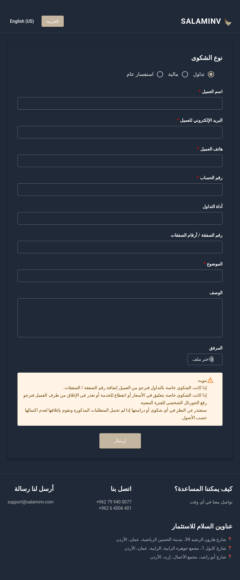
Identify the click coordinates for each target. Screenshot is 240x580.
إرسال (120, 441)
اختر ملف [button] (205, 359)
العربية (53, 21)
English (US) (22, 21)
